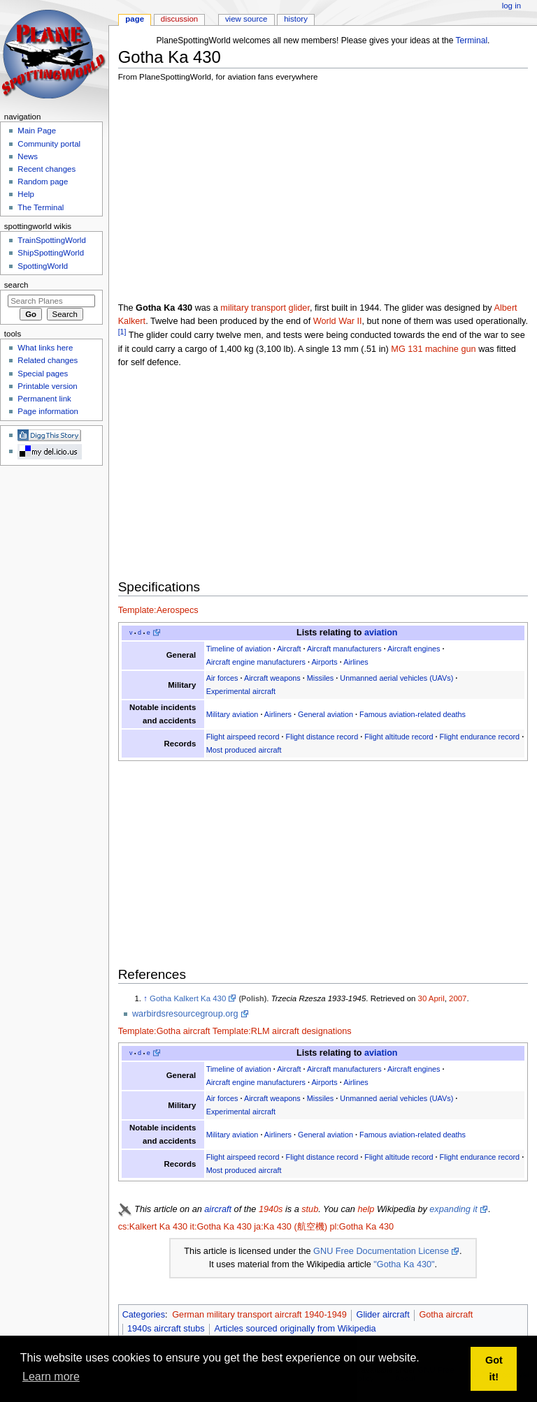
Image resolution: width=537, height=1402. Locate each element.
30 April (431, 998)
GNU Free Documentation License (381, 1251)
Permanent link (44, 398)
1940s (271, 1209)
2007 (457, 998)
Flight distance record (322, 736)
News (27, 156)
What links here (45, 348)
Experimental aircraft (240, 691)
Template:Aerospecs (158, 610)
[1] (122, 331)
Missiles (320, 678)
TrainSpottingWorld (51, 240)
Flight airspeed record (243, 736)
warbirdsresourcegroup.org (185, 1014)
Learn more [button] (51, 1376)
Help (25, 194)
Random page (42, 181)
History (296, 19)
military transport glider (265, 308)
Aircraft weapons (272, 678)
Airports (324, 662)
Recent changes (46, 169)
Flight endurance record (480, 736)
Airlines (355, 662)
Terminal (472, 40)
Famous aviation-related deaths (412, 714)
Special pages (42, 373)
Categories (143, 1315)
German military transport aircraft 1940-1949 (259, 1315)
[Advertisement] (327, 192)
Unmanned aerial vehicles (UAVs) (396, 678)
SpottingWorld (42, 266)
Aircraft (289, 648)
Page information (47, 411)
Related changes (47, 360)
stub (309, 1209)
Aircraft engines (413, 648)
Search (16, 285)
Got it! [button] (494, 1368)
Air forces (222, 678)
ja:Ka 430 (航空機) (290, 1227)
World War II (337, 321)
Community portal (48, 144)
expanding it (453, 1209)
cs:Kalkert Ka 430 (152, 1227)
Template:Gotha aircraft (164, 1031)
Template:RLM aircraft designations (282, 1031)
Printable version (47, 386)
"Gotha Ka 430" (403, 1264)
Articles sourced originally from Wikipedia (294, 1329)
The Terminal (40, 207)
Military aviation (232, 714)
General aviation (325, 714)
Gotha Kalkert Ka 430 (188, 998)
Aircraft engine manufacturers (256, 662)
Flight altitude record (398, 736)
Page (134, 19)
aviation (380, 632)
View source (246, 19)
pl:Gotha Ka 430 (361, 1227)
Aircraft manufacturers (344, 648)
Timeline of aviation (238, 648)
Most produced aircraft (244, 750)
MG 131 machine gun (433, 349)
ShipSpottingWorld (50, 253)
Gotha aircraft (446, 1315)
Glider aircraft (383, 1315)
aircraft (217, 1209)
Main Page (36, 130)
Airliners (278, 714)
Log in (511, 5)
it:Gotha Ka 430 (221, 1227)
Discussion (179, 19)
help (365, 1209)
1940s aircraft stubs (166, 1329)
